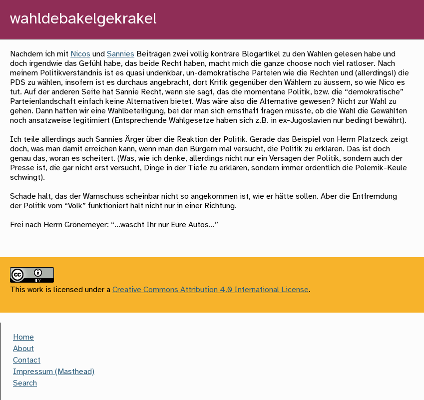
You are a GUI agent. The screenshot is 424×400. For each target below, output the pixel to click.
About (23, 349)
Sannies (120, 54)
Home (23, 337)
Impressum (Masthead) (53, 372)
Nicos (80, 54)
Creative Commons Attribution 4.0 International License (210, 290)
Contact (26, 360)
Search (25, 383)
